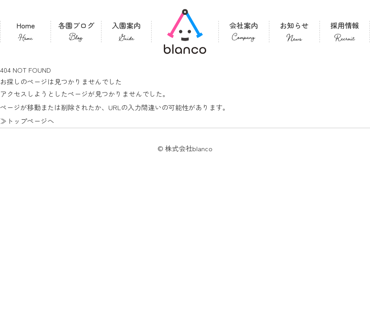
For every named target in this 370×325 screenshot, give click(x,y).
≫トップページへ (27, 120)
